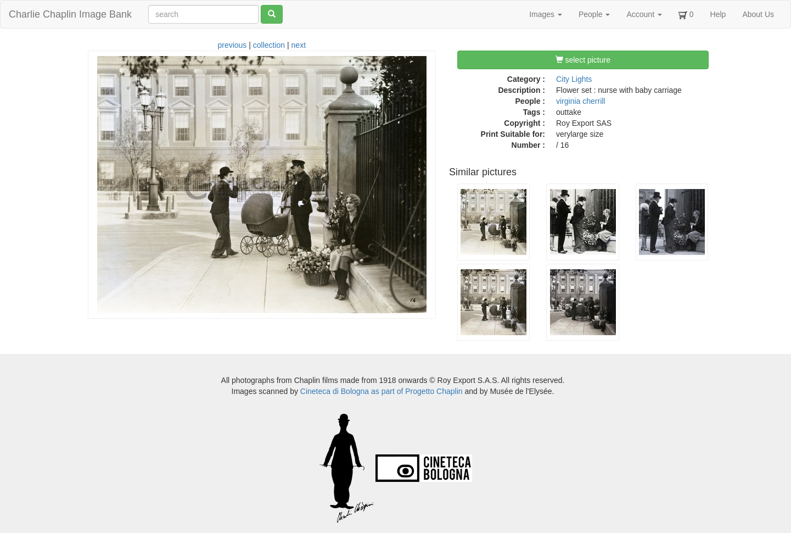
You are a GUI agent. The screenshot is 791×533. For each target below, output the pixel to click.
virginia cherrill (580, 101)
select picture (583, 59)
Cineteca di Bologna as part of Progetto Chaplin (381, 391)
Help (718, 14)
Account (643, 14)
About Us (758, 14)
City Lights (574, 79)
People (594, 14)
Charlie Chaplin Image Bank (70, 14)
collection (269, 45)
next (298, 45)
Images (545, 14)
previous (231, 45)
